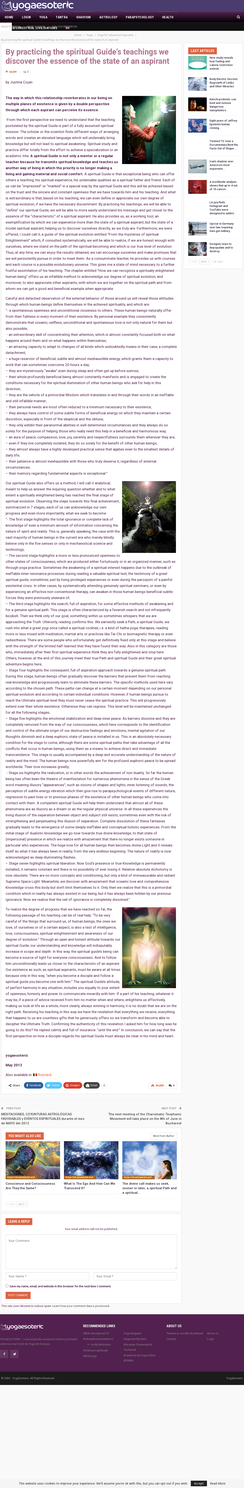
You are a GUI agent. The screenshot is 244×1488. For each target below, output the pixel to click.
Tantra (62, 17)
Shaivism (83, 17)
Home (9, 17)
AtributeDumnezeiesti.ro (98, 1334)
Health (167, 17)
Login (26, 17)
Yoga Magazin (132, 1328)
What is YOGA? (36, 26)
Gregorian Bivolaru (135, 1334)
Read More (217, 1483)
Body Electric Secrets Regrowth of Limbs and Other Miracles (224, 78)
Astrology (108, 17)
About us (212, 1328)
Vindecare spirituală (95, 1345)
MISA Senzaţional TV (96, 1328)
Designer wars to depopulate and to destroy (221, 243)
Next (22, 1199)
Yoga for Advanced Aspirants (22, 1173)
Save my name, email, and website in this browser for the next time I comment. (60, 1281)
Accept (199, 1483)
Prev (11, 1199)
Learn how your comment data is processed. (81, 1301)
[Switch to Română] (42, 1070)
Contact (171, 1334)
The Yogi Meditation (64, 26)
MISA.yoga (90, 1351)
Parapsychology (140, 17)
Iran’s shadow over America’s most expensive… (221, 160)
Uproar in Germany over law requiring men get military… (221, 222)
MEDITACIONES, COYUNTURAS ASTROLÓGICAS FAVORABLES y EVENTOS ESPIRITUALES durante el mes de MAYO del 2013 (42, 1114)
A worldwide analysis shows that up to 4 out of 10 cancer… (223, 180)
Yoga (43, 17)
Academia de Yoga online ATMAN (139, 1353)
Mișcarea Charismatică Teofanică (138, 1342)
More (186, 17)
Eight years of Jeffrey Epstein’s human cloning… (223, 119)
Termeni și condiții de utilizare (184, 1328)
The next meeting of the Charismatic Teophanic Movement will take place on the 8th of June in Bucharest (145, 1114)
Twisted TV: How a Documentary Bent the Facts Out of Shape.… (224, 140)
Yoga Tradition (10, 26)
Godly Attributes (100, 1339)
